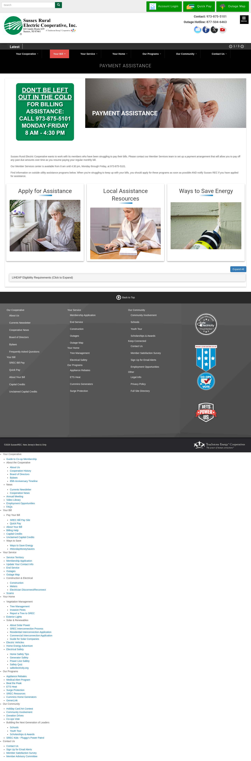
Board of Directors (19, 337)
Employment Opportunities (145, 366)
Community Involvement (143, 315)
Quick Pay (14, 370)
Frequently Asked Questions (24, 351)
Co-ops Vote (13, 719)
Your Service (88, 54)
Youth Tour (136, 329)
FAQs (9, 506)
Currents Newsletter (20, 322)
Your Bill (59, 54)
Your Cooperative (27, 54)
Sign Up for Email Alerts (143, 360)
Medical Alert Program (18, 679)
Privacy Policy (138, 384)
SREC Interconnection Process (26, 628)
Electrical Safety (78, 360)
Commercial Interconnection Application (31, 635)
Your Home (120, 54)
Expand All (238, 269)
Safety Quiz (16, 664)
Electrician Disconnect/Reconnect (28, 589)
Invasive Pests (17, 609)
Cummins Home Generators (21, 697)
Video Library (13, 499)
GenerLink (12, 700)
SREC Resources (15, 693)
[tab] (127, 278)
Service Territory (15, 557)
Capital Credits (17, 384)
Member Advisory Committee (21, 756)
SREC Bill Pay (16, 362)
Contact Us (219, 54)
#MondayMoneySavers (22, 549)
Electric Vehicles (15, 642)
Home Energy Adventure (19, 645)
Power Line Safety (19, 661)
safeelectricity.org (19, 667)
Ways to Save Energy (21, 545)
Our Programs (151, 54)
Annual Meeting (14, 496)
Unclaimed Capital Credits (23, 391)
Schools (135, 322)
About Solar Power (20, 625)
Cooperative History (20, 470)
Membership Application (83, 315)
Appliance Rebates (80, 370)
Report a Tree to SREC (22, 613)
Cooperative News (19, 330)
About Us (14, 315)
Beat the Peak (14, 683)
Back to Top (128, 297)
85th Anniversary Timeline (23, 481)
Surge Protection (79, 391)
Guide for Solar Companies (24, 639)
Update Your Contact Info (19, 564)
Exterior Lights (14, 616)
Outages (74, 335)
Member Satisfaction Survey (146, 353)
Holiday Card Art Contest (19, 708)
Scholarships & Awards (143, 335)
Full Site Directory (140, 391)
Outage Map (76, 342)
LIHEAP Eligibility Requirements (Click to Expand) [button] (42, 277)
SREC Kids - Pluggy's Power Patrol (25, 737)
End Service (76, 322)
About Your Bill (17, 377)
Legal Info (136, 377)
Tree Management (80, 353)
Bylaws (13, 344)
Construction (76, 329)
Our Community (186, 54)
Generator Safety (19, 657)
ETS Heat (75, 377)
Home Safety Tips (19, 654)
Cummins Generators (81, 384)
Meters (13, 586)
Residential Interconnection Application (30, 632)
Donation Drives (15, 715)
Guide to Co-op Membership (21, 459)
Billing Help (12, 530)
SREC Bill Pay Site (20, 520)
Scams (10, 593)
